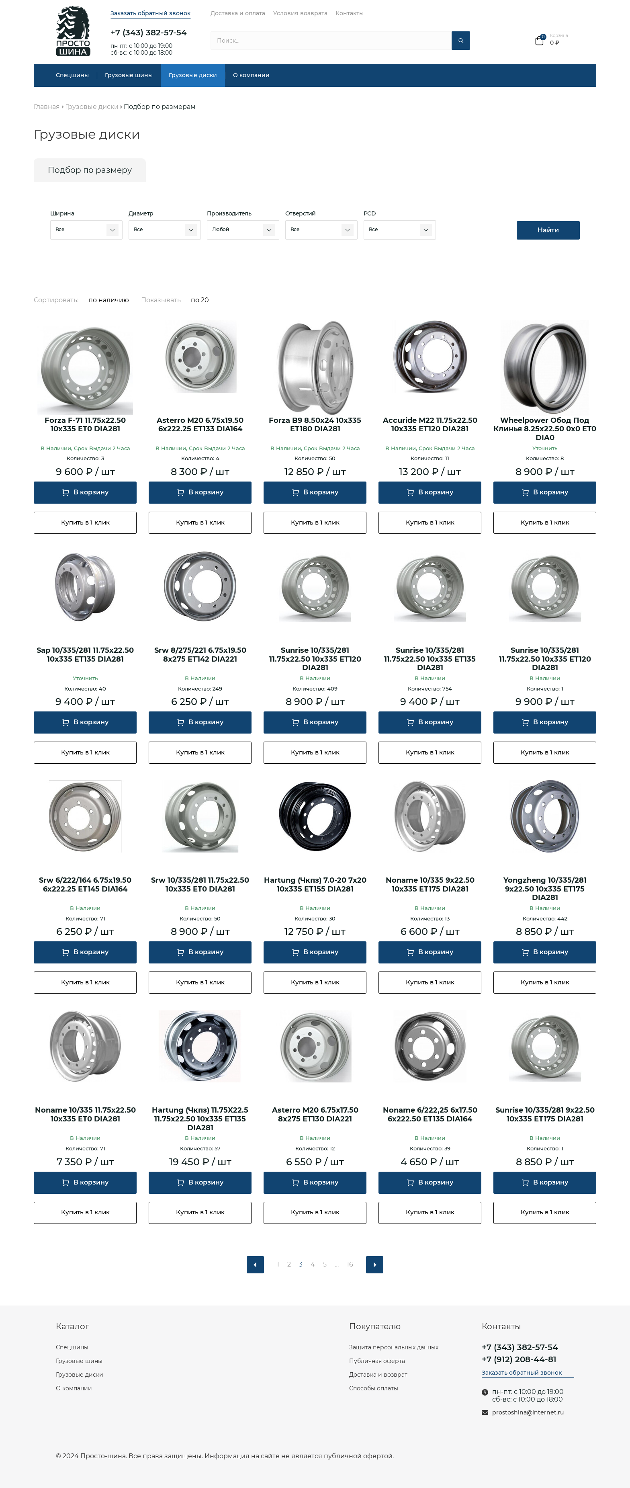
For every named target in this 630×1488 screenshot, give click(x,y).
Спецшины (72, 75)
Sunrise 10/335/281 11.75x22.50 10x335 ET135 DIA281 (430, 659)
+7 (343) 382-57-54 (148, 33)
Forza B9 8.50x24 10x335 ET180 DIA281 (315, 425)
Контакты (349, 13)
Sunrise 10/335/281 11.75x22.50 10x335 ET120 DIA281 (315, 659)
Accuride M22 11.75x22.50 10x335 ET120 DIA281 (430, 425)
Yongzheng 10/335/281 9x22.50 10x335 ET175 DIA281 (545, 889)
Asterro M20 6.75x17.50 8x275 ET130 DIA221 (315, 1114)
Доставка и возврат (378, 1374)
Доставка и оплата (238, 13)
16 (350, 1264)
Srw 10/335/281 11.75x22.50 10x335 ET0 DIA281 (200, 885)
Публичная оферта (377, 1361)
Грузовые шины (129, 75)
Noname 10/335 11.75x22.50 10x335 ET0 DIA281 (85, 1114)
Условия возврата (300, 13)
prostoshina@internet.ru (528, 1412)
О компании (251, 75)
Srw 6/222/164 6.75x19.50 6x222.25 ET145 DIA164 (85, 885)
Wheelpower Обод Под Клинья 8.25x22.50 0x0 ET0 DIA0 (544, 429)
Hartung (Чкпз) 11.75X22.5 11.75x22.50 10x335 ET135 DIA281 (200, 1119)
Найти (548, 230)
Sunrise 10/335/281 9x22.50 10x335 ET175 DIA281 (545, 1114)
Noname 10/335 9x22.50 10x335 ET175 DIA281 (430, 885)
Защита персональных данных (393, 1347)
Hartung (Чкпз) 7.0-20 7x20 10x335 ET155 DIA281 (315, 885)
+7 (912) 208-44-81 (519, 1359)
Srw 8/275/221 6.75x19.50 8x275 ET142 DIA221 (200, 655)
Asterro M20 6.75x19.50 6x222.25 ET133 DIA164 (200, 425)
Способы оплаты (373, 1388)
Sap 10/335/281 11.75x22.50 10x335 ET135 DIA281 (85, 655)
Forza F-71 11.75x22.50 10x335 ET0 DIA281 (85, 425)
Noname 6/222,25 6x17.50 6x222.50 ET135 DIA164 (430, 1114)
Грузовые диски (193, 75)
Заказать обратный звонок (150, 13)
